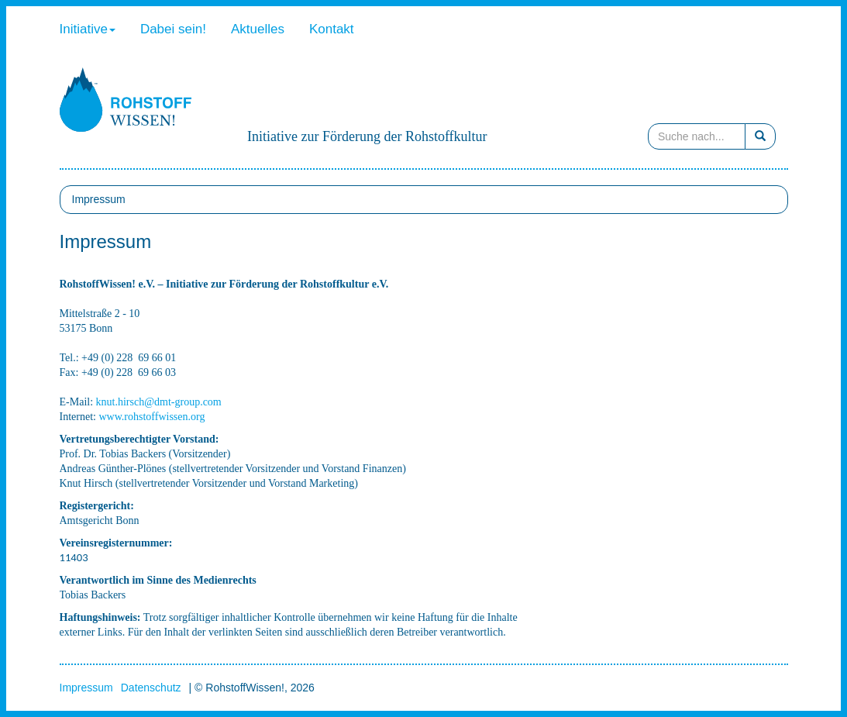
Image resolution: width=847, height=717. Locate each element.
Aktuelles (257, 29)
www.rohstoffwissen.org (151, 416)
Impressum (86, 687)
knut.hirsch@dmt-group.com (159, 402)
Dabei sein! (173, 29)
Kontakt (331, 29)
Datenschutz (151, 687)
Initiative (87, 29)
